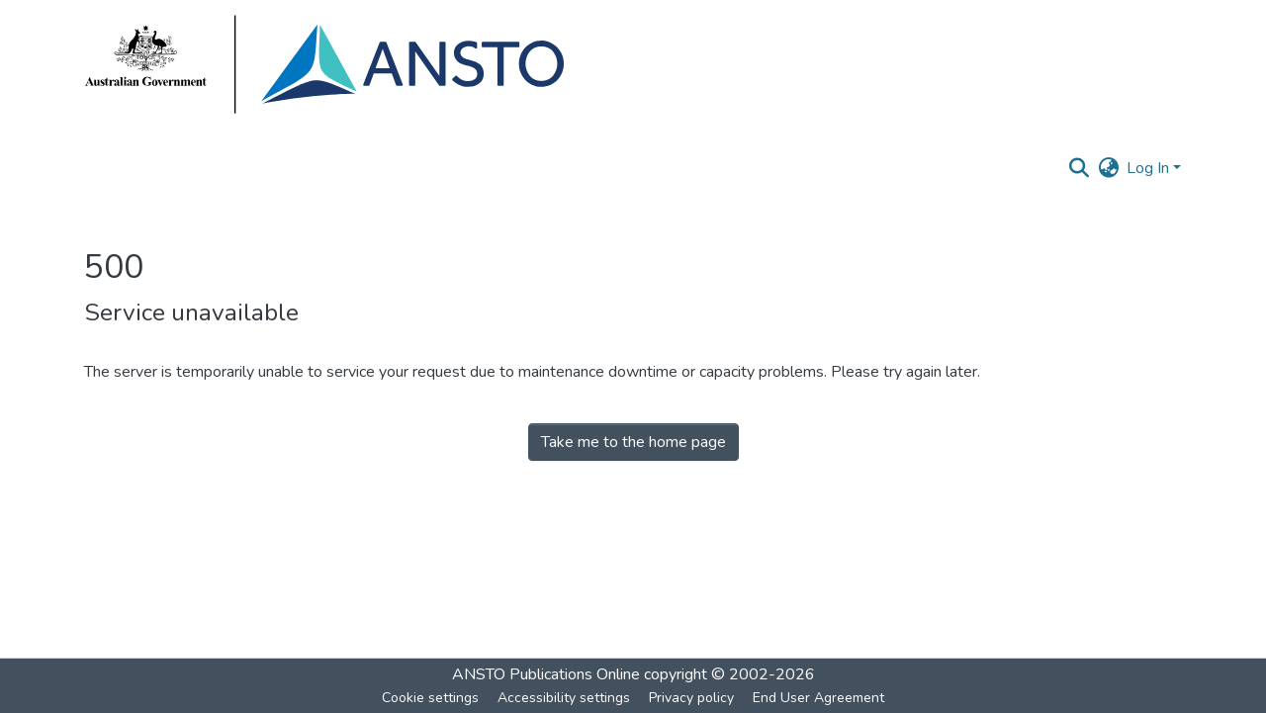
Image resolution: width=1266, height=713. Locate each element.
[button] (1078, 168)
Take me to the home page (633, 442)
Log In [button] (1150, 168)
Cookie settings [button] (430, 697)
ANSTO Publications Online (546, 674)
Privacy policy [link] (691, 697)
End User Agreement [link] (818, 697)
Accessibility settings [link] (563, 697)
